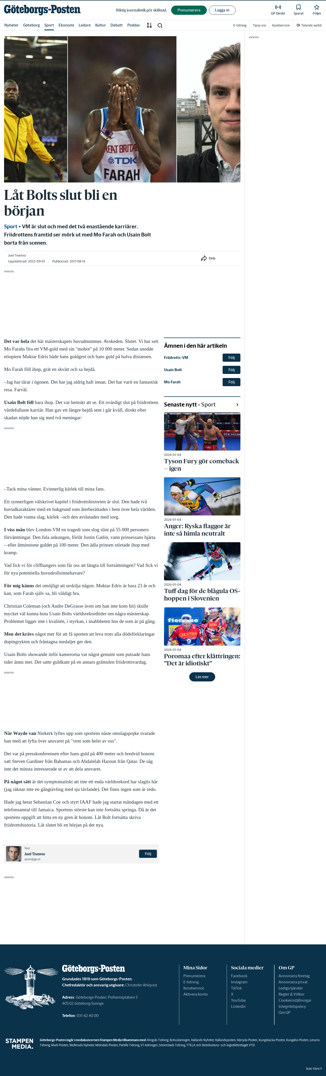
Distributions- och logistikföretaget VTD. (228, 1045)
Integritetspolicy (292, 1006)
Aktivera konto (195, 994)
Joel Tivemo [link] (17, 255)
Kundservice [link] (281, 25)
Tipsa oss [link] (259, 25)
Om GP (284, 1012)
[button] (159, 25)
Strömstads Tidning (172, 1045)
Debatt (117, 25)
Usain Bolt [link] (173, 369)
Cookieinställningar (295, 1000)
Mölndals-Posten (106, 1045)
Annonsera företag (294, 975)
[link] (42, 10)
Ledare (85, 25)
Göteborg (31, 25)
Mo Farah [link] (172, 382)
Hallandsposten (225, 1040)
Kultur (100, 25)
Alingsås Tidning (157, 1040)
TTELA (190, 1045)
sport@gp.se (32, 859)
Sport (49, 25)
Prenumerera (194, 975)
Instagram (239, 982)
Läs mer (202, 676)
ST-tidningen (149, 1045)
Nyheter (11, 25)
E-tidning (191, 982)
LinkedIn (238, 1006)
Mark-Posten (59, 1045)
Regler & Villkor (291, 994)
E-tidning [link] (240, 25)
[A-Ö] (149, 25)
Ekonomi (66, 25)
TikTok (236, 988)
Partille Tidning (129, 1045)
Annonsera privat (293, 982)
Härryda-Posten (247, 1040)
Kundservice (193, 988)
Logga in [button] (222, 10)
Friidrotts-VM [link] (176, 357)
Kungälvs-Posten (297, 1040)
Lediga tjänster (291, 988)
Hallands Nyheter (202, 1040)
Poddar (133, 25)
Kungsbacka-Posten (272, 1040)
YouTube (238, 1000)
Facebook (239, 975)
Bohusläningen (180, 1040)
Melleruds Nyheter (82, 1045)
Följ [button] (148, 853)
